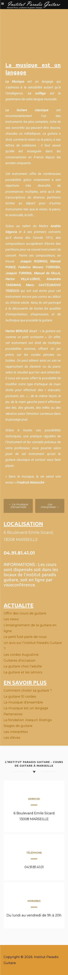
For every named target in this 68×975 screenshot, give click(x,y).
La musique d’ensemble (18, 506)
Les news (11, 619)
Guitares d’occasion (20, 660)
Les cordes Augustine (21, 655)
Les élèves (12, 738)
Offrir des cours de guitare (25, 613)
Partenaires (13, 714)
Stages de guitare (18, 726)
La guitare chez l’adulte (23, 666)
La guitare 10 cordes (20, 697)
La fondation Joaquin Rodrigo (28, 720)
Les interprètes (50, 506)
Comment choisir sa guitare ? (28, 691)
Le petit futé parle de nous (25, 637)
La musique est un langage (26, 708)
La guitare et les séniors (23, 672)
